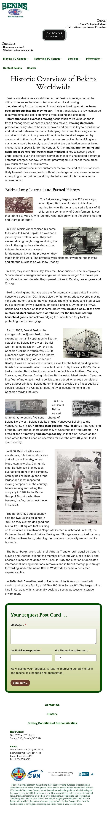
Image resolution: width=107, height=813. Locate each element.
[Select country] (58, 657)
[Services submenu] (79, 58)
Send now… (20, 682)
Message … (18, 624)
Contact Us (52, 704)
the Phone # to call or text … (73, 650)
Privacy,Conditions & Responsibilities (52, 723)
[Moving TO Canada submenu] (27, 58)
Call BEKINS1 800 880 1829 (54, 35)
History (52, 714)
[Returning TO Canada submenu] (61, 58)
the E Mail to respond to (26, 650)
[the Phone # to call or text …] (75, 657)
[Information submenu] (101, 58)
